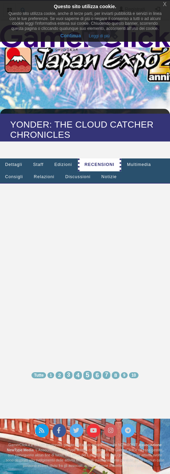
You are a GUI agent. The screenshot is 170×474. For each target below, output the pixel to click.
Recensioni (99, 164)
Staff (38, 164)
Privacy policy (135, 465)
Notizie (109, 176)
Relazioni (44, 176)
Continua (70, 35)
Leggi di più (99, 36)
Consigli (14, 176)
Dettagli (13, 164)
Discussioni (78, 176)
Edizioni (63, 164)
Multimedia (139, 164)
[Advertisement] (82, 271)
